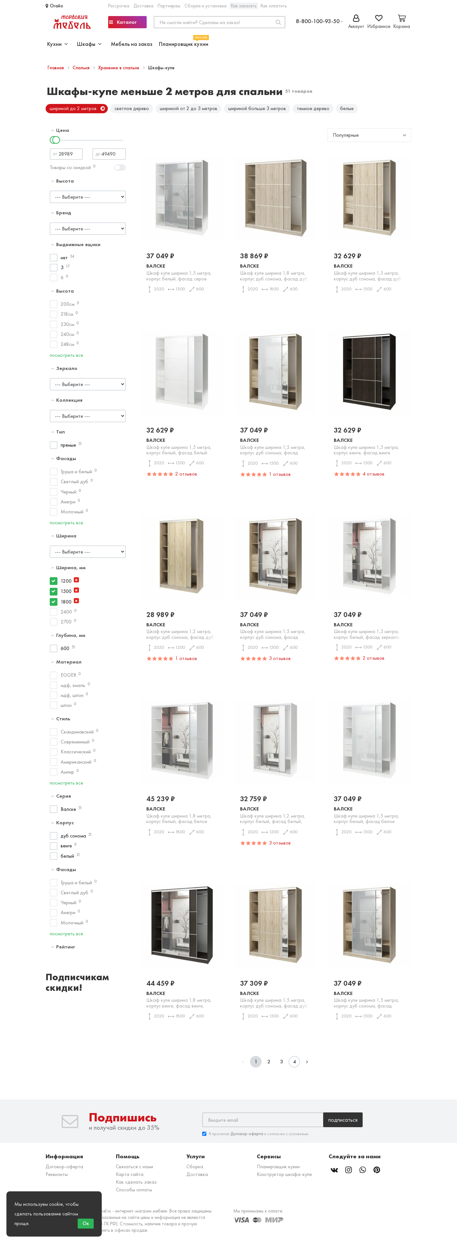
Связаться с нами (134, 1169)
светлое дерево (132, 108)
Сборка (194, 1169)
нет (64, 259)
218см (67, 316)
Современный (75, 744)
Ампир (67, 774)
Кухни (57, 43)
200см (67, 306)
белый (67, 858)
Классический (76, 754)
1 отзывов (280, 476)
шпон (66, 707)
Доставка (143, 6)
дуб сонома (73, 838)
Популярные (346, 137)
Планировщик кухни (183, 43)
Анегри (68, 504)
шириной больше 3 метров (257, 108)
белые (347, 108)
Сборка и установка (206, 6)
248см (67, 346)
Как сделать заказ (136, 1184)
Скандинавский (77, 734)
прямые (68, 447)
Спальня (82, 67)
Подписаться (343, 1122)
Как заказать (243, 6)
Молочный (72, 513)
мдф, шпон (72, 697)
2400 (66, 614)
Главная (56, 67)
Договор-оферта (64, 1169)
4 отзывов (373, 476)
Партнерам (169, 6)
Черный (68, 494)
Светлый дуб (74, 484)
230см (67, 326)
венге (66, 848)
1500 (66, 593)
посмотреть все (66, 357)
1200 (66, 583)
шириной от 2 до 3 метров (188, 108)
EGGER (68, 677)
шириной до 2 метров (73, 108)
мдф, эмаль (73, 687)
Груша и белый (76, 474)
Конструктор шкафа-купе (284, 1176)
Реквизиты (57, 1176)
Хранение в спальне (119, 67)
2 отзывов (186, 476)
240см (67, 336)
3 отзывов (280, 660)
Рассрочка (118, 6)
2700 (66, 624)
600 (65, 650)
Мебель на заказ (131, 43)
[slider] (56, 142)
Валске (68, 811)
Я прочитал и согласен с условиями (255, 1136)
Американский (76, 764)
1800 (66, 604)
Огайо (54, 6)
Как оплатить (274, 6)
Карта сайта (129, 1176)
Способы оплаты (134, 1192)
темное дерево (313, 108)
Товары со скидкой (70, 169)
